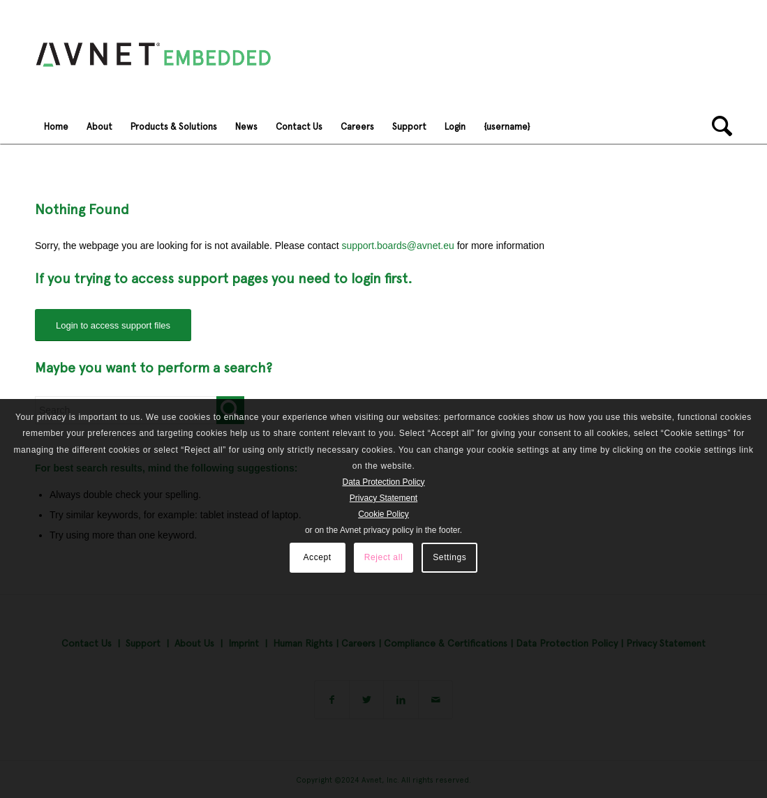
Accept (317, 557)
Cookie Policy (383, 514)
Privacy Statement (383, 498)
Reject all (383, 557)
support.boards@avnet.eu (397, 245)
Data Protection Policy (383, 482)
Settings (449, 557)
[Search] (717, 126)
